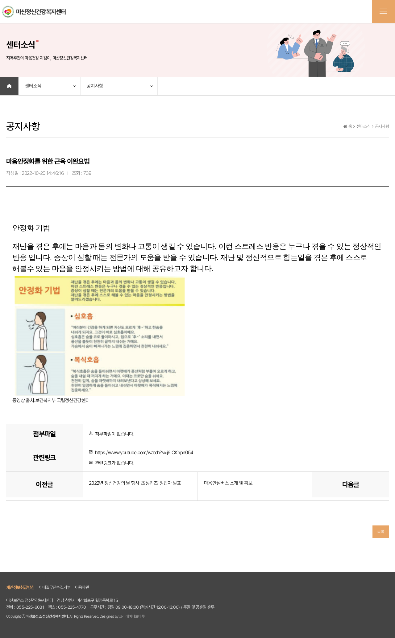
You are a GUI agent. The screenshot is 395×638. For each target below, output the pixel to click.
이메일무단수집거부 (54, 587)
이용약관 (82, 587)
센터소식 (33, 86)
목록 (380, 531)
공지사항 (94, 86)
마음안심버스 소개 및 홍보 (228, 483)
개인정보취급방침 (20, 587)
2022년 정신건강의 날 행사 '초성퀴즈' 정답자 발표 (135, 483)
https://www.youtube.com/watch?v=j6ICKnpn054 (144, 452)
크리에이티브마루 (132, 616)
